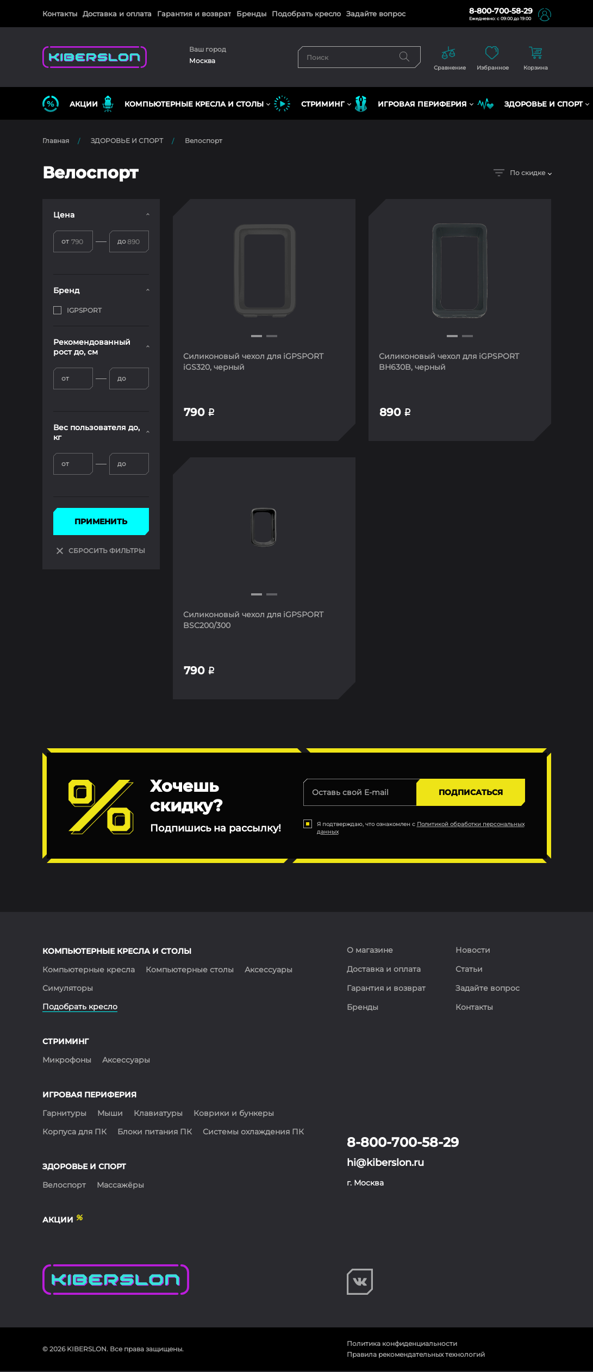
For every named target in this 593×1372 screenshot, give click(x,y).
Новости (472, 951)
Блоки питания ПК (154, 1133)
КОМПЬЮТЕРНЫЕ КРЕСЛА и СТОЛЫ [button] (183, 104)
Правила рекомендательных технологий (416, 1355)
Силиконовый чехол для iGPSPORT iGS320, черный (254, 361)
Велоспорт (203, 140)
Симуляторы (67, 989)
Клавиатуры (158, 1114)
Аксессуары (268, 971)
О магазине (370, 951)
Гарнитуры (64, 1114)
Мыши (110, 1114)
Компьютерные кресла (88, 971)
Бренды (251, 13)
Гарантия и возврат (194, 13)
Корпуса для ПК (74, 1133)
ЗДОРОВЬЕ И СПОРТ (127, 140)
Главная (55, 140)
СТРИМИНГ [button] (309, 104)
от (65, 241)
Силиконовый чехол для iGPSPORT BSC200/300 (254, 620)
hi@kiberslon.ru (385, 1164)
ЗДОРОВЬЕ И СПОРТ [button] (530, 104)
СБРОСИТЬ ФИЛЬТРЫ (101, 551)
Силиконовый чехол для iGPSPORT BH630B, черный (449, 361)
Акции (70, 104)
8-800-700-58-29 (501, 11)
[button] (256, 336)
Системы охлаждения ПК (253, 1133)
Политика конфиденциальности (402, 1344)
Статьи (469, 970)
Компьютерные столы (190, 971)
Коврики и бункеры (233, 1114)
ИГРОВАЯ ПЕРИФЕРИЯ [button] (411, 104)
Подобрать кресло (306, 13)
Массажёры (120, 1186)
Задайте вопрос (375, 13)
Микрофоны (66, 1061)
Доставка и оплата (117, 13)
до (121, 241)
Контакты (59, 13)
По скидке (519, 173)
